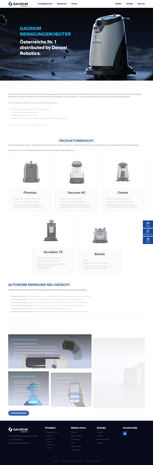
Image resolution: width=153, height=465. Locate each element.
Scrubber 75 (51, 445)
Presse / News (76, 436)
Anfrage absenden (18, 416)
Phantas (50, 436)
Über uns (141, 4)
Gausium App (76, 446)
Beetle (49, 448)
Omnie (49, 442)
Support (100, 443)
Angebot (100, 436)
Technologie (75, 450)
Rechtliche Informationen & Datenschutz (72, 461)
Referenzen (62, 4)
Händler (118, 4)
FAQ (72, 443)
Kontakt (129, 4)
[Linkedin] (125, 434)
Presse (74, 4)
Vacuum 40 (51, 439)
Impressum (55, 461)
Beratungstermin (103, 439)
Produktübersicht (45, 4)
